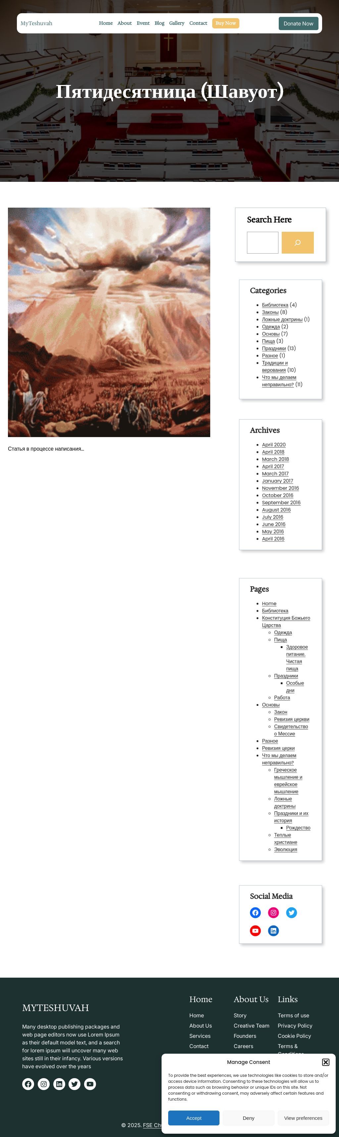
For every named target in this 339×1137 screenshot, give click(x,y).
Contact (199, 1046)
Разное (273, 351)
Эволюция (284, 816)
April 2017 (275, 471)
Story (240, 1015)
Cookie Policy (294, 1036)
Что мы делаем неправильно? (279, 370)
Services (200, 1036)
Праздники (276, 346)
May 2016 (275, 519)
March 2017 (277, 476)
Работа (282, 703)
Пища (271, 341)
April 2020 (275, 455)
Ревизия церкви (289, 719)
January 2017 (278, 481)
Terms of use (293, 1015)
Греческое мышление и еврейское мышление (286, 765)
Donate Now (299, 23)
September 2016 (281, 498)
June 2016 (275, 514)
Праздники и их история (288, 792)
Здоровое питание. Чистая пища (293, 673)
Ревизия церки (279, 741)
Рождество (294, 800)
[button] (325, 1062)
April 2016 (275, 525)
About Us (200, 1025)
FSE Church (157, 1125)
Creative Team (251, 1025)
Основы (273, 335)
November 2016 (280, 487)
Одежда (273, 330)
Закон (281, 713)
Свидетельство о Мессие (288, 727)
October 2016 (278, 492)
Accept (194, 1118)
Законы (273, 319)
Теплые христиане (284, 808)
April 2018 (275, 460)
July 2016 (275, 508)
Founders (245, 1036)
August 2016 (277, 503)
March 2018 (277, 465)
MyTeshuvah (36, 23)
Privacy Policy (295, 1025)
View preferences (303, 1118)
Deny (248, 1118)
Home (272, 632)
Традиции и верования (276, 359)
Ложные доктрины (282, 324)
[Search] (297, 242)
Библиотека (276, 313)
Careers (243, 1046)
